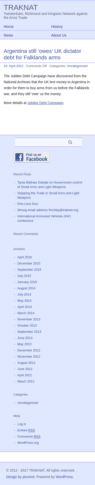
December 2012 (28, 350)
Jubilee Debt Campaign (45, 103)
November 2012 (28, 356)
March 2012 (25, 381)
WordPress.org (28, 443)
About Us (59, 35)
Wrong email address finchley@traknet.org (47, 210)
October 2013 (27, 325)
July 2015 (24, 276)
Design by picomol (20, 477)
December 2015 (28, 263)
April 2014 (24, 307)
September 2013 (29, 332)
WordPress (64, 477)
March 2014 (25, 313)
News (8, 35)
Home (9, 26)
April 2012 (24, 375)
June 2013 (24, 338)
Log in (21, 424)
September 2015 (29, 269)
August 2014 (26, 288)
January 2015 (27, 282)
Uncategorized (77, 66)
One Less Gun (27, 204)
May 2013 (24, 344)
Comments (28, 437)
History (57, 26)
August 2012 (26, 363)
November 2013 (28, 319)
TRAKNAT (21, 7)
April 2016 (24, 257)
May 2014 (24, 300)
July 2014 (24, 294)
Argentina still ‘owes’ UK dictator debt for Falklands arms (42, 54)
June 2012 (24, 369)
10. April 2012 (14, 66)
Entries (26, 430)
